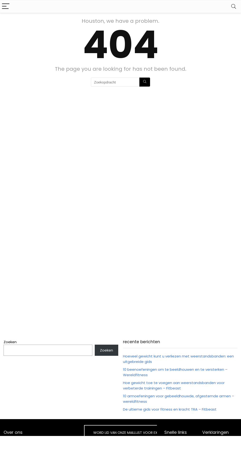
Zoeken (10, 341)
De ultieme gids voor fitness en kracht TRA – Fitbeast (170, 409)
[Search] (233, 6)
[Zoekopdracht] (144, 82)
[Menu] (5, 6)
